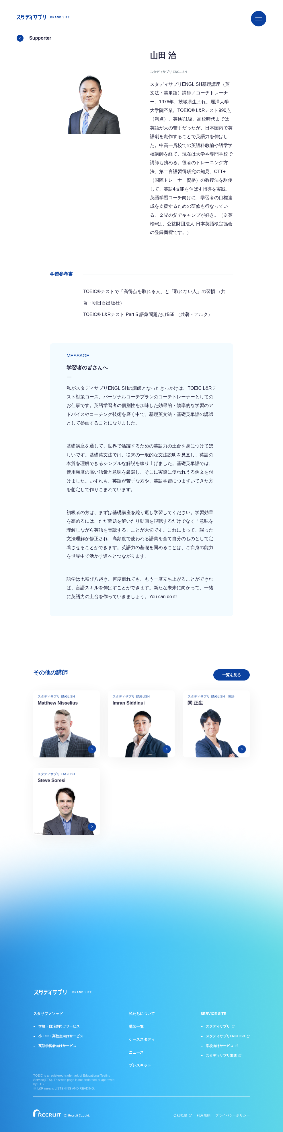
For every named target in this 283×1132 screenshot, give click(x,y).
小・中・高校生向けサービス (60, 1036)
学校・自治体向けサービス (59, 1026)
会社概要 (182, 1115)
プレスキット (140, 1065)
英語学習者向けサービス (57, 1046)
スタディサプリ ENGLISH (168, 71)
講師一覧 (136, 1027)
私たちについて (142, 1014)
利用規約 (203, 1115)
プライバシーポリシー (232, 1115)
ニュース (136, 1052)
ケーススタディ (142, 1040)
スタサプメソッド (48, 1014)
